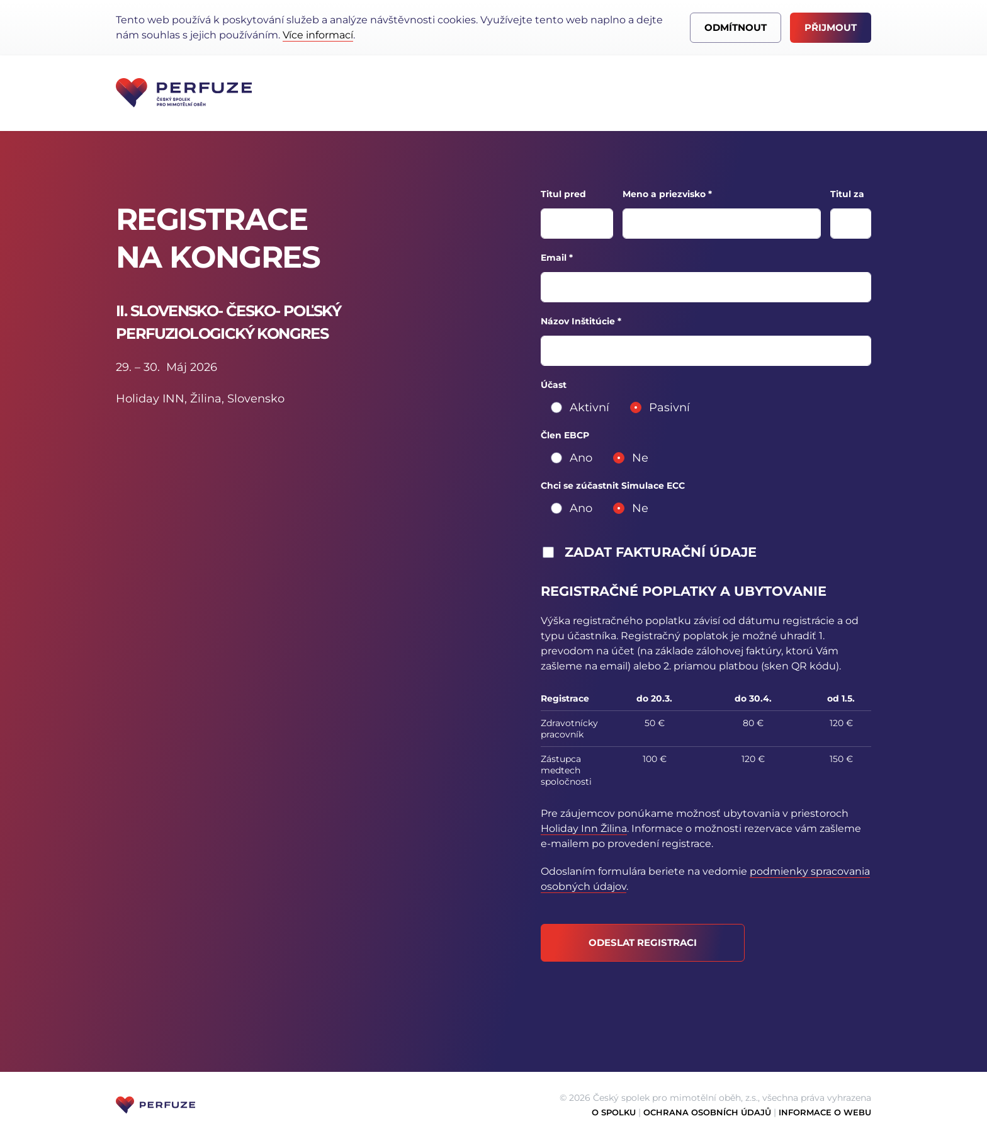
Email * (557, 257)
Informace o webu (825, 1112)
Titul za (847, 194)
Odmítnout (735, 27)
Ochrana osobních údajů (707, 1112)
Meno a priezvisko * (667, 194)
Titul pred (563, 194)
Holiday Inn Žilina (584, 828)
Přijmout (830, 27)
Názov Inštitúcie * (581, 321)
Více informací (318, 35)
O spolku (614, 1112)
